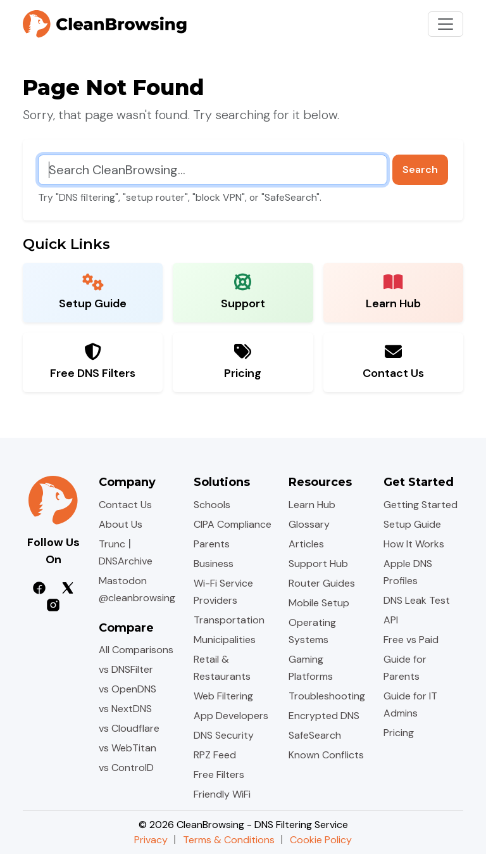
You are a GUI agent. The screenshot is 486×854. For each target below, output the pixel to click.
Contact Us (125, 504)
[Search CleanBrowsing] (212, 170)
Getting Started (420, 504)
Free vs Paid (411, 639)
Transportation (229, 620)
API (390, 620)
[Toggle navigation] (445, 24)
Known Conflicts (326, 755)
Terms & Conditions (229, 839)
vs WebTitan (127, 748)
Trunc (112, 544)
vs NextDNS (125, 708)
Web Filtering (223, 696)
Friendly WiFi (222, 794)
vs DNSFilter (126, 669)
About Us (120, 524)
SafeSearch (315, 735)
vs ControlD (126, 767)
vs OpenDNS (127, 689)
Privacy (151, 839)
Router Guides (322, 583)
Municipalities (225, 639)
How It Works (413, 544)
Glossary (309, 524)
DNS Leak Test (416, 600)
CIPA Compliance (232, 524)
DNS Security (224, 735)
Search (420, 169)
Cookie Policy (321, 839)
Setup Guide (412, 524)
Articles (306, 544)
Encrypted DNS (324, 715)
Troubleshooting (327, 696)
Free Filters (219, 774)
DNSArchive (126, 561)
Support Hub (318, 563)
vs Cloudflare (129, 728)
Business (214, 563)
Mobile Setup (319, 602)
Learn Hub (312, 504)
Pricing (398, 732)
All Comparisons (136, 649)
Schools (212, 504)
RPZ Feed (215, 755)
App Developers (231, 715)
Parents (212, 544)
